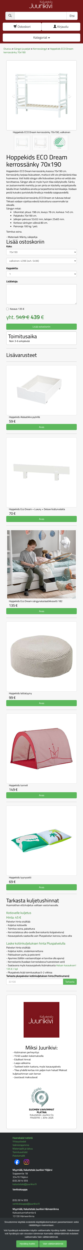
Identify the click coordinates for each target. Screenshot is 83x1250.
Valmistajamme (21, 1145)
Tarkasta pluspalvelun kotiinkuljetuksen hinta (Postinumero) (37, 976)
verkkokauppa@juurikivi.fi (26, 1204)
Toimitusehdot (20, 1152)
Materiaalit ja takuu (23, 1148)
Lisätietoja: (12, 281)
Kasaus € (17, 309)
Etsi (72, 15)
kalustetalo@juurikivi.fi (25, 1184)
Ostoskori (22, 26)
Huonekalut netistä (23, 1138)
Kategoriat (41, 37)
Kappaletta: (12, 268)
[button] (11, 94)
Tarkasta (69, 981)
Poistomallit (19, 1155)
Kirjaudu (61, 26)
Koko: (9, 246)
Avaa (41, 427)
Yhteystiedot (19, 1141)
